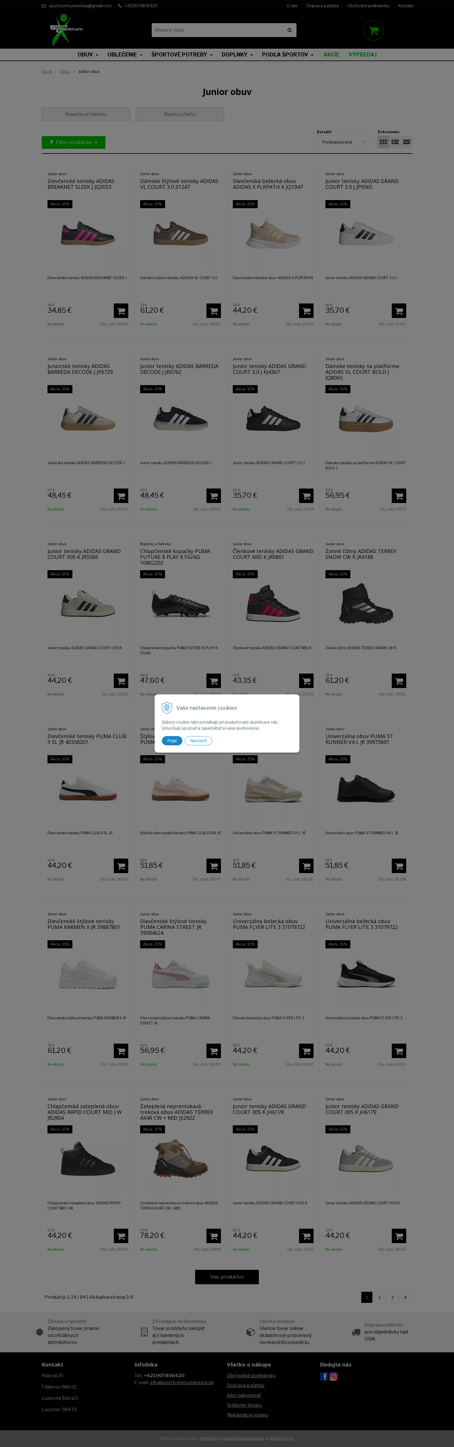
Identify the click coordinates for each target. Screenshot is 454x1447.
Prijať (172, 740)
